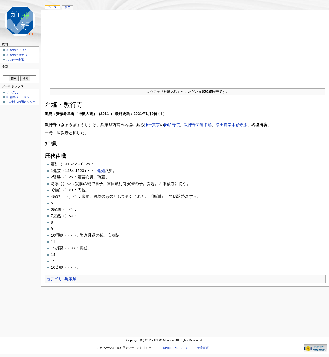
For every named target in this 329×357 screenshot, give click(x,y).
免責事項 (203, 347)
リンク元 (12, 92)
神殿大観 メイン (17, 49)
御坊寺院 (172, 124)
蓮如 (101, 170)
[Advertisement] (185, 47)
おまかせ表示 (15, 59)
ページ (52, 7)
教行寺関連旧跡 (198, 124)
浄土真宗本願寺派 (231, 124)
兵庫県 (70, 279)
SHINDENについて (175, 347)
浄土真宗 (152, 124)
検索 (5, 66)
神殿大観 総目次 (17, 54)
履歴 (67, 7)
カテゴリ (54, 279)
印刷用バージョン (18, 97)
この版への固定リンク (20, 101)
